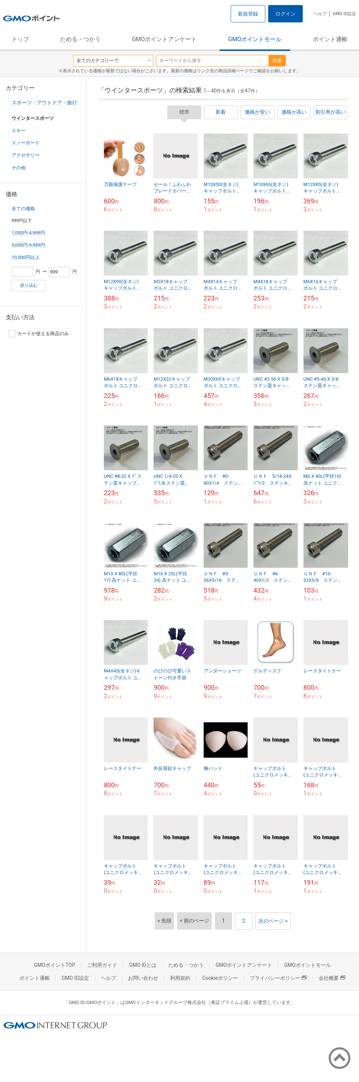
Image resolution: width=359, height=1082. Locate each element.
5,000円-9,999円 (28, 245)
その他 (19, 167)
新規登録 (248, 14)
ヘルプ (320, 13)
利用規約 (180, 978)
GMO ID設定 (344, 13)
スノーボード (26, 143)
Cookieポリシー (220, 978)
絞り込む (28, 285)
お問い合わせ (143, 978)
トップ (20, 39)
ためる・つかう (80, 39)
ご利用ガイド (102, 965)
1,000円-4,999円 (28, 232)
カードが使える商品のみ (39, 333)
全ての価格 (23, 208)
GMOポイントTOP (54, 965)
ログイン (285, 14)
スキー (19, 130)
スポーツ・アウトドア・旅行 (44, 102)
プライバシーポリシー (278, 978)
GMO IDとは (142, 965)
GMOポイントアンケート (164, 39)
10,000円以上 (26, 257)
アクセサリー (26, 155)
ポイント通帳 (330, 39)
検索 (277, 60)
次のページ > (273, 921)
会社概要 (332, 978)
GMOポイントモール (255, 39)
